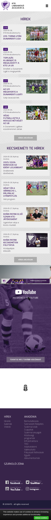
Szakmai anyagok (32, 432)
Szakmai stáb (30, 426)
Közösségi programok (29, 437)
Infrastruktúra (31, 441)
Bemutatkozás (31, 421)
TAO (26, 443)
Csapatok (28, 429)
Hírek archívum (25, 138)
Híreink (7, 421)
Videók (7, 426)
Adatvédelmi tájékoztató (30, 448)
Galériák (8, 424)
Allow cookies (41, 518)
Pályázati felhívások (34, 452)
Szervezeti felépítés (34, 424)
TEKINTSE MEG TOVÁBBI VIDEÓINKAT (25, 359)
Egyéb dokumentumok (32, 457)
